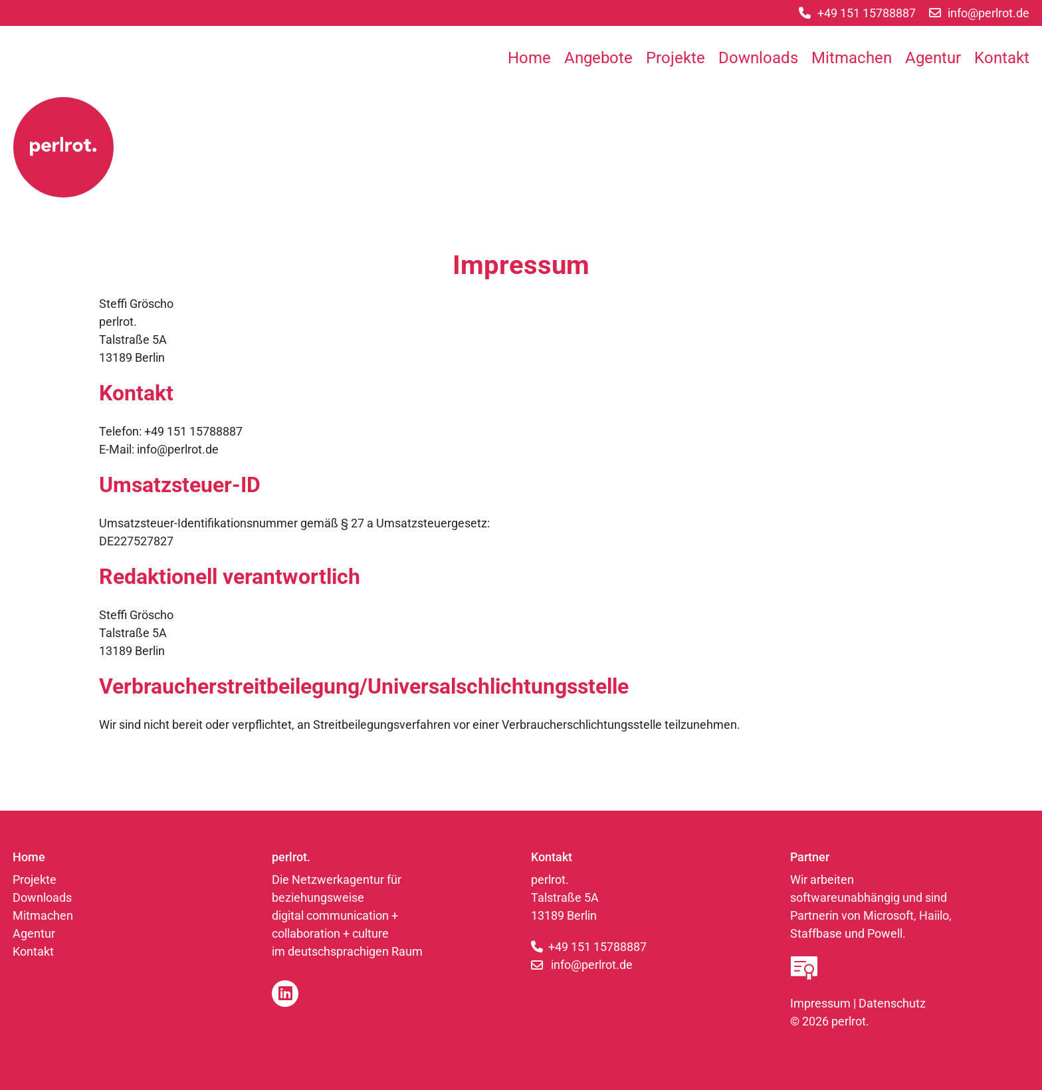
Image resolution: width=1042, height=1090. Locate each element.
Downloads (758, 58)
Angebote (598, 58)
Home (529, 58)
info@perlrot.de (592, 965)
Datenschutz (892, 1003)
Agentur (933, 58)
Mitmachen (851, 58)
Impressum (820, 1003)
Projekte (675, 58)
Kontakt (1001, 58)
